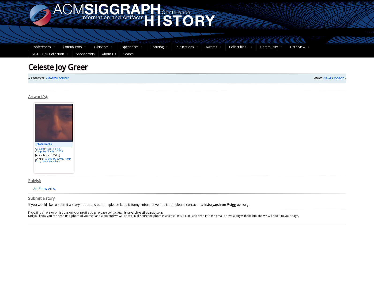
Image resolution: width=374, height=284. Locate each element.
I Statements (43, 144)
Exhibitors (103, 46)
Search (128, 54)
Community (271, 46)
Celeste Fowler (57, 78)
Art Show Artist (44, 188)
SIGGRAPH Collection (50, 54)
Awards (214, 46)
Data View (300, 46)
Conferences (44, 46)
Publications (187, 46)
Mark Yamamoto (51, 161)
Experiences (132, 46)
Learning (159, 46)
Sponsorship (85, 54)
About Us (109, 54)
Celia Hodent (333, 78)
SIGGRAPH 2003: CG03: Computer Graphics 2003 (49, 150)
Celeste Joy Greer (54, 159)
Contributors (75, 46)
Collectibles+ (241, 46)
